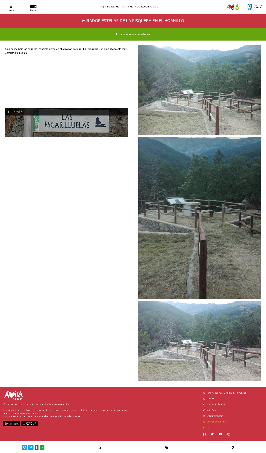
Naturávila (209, 410)
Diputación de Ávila (214, 404)
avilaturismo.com (213, 416)
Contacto (209, 398)
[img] (204, 434)
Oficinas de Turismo (214, 421)
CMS (207, 427)
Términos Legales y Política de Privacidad (224, 392)
